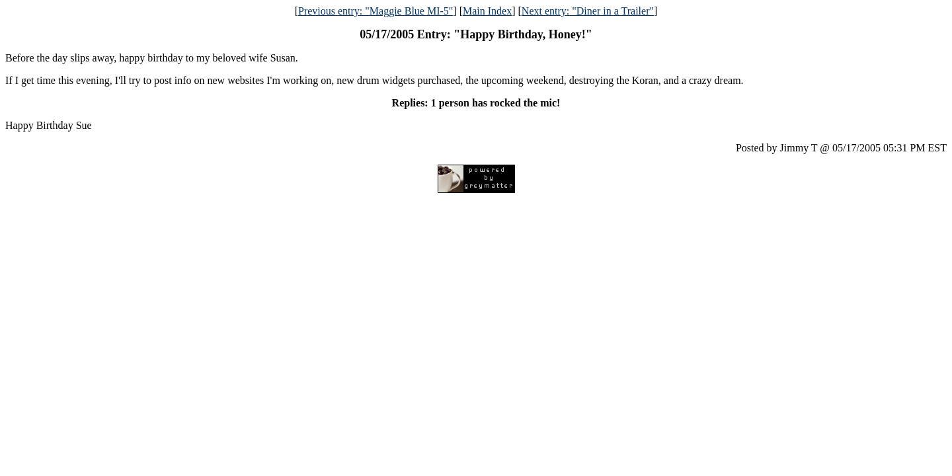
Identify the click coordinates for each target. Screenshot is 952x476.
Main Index (487, 11)
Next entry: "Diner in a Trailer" (588, 11)
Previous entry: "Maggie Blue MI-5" (375, 11)
